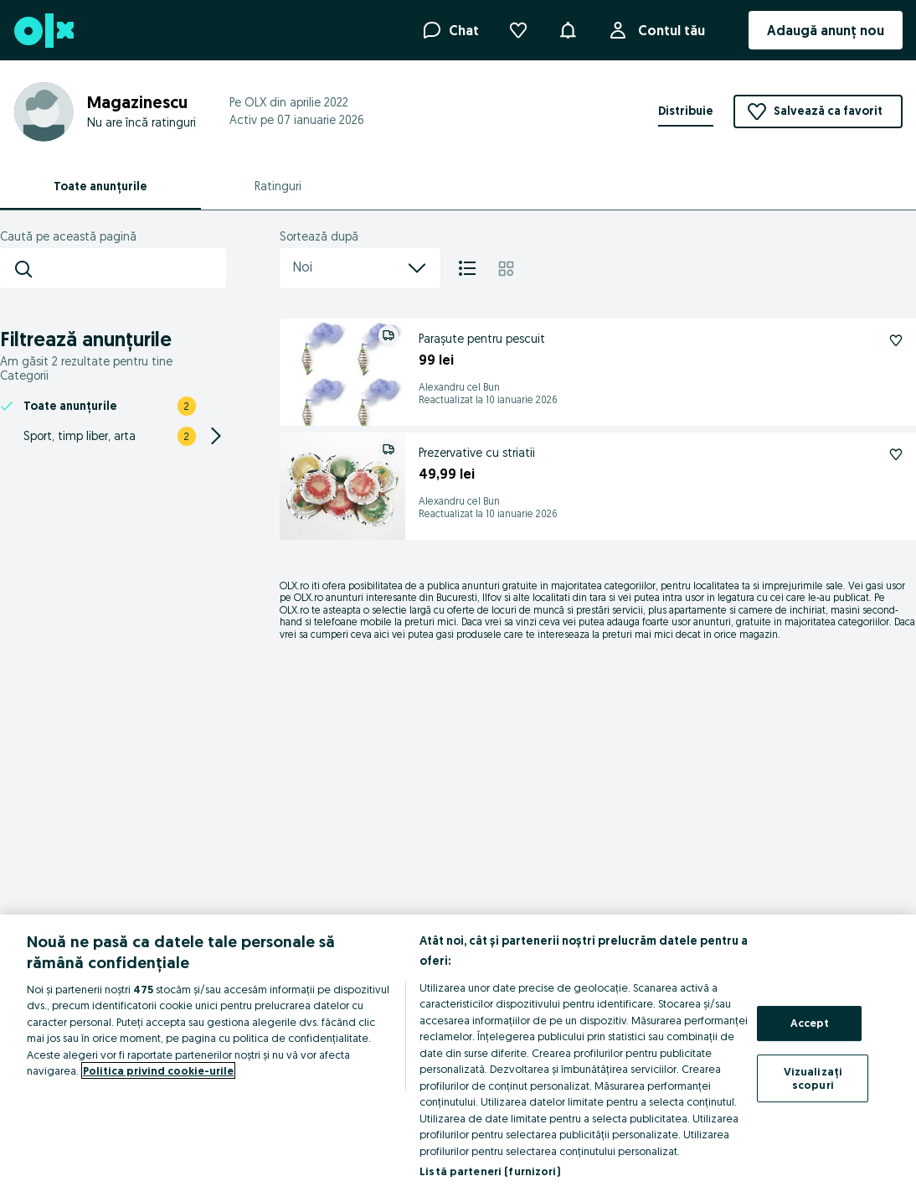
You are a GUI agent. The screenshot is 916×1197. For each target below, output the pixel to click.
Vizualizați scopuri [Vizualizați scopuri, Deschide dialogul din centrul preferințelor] (813, 1078)
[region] (458, 1056)
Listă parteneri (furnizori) (489, 1171)
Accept (810, 1023)
